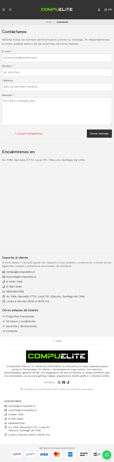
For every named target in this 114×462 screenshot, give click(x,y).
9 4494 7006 (12, 281)
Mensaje (8, 95)
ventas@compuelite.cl (18, 272)
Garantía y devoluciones (19, 326)
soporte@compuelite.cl (19, 277)
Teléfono (7, 80)
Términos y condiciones (18, 321)
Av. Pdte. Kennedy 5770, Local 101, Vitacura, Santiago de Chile (43, 296)
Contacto (9, 331)
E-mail (7, 51)
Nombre (7, 66)
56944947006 (13, 291)
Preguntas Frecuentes (18, 316)
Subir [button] (57, 341)
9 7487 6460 (12, 286)
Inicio (49, 22)
